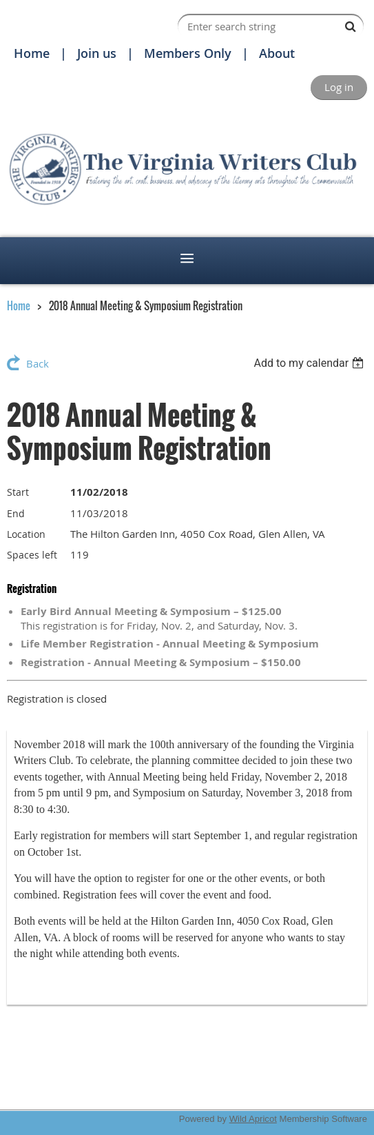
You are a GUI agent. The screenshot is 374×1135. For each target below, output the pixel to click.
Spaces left (32, 554)
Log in (338, 87)
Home (32, 53)
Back (37, 363)
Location (26, 534)
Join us (96, 53)
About (277, 53)
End (16, 513)
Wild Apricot (253, 1119)
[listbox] (310, 363)
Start (18, 492)
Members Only (187, 53)
